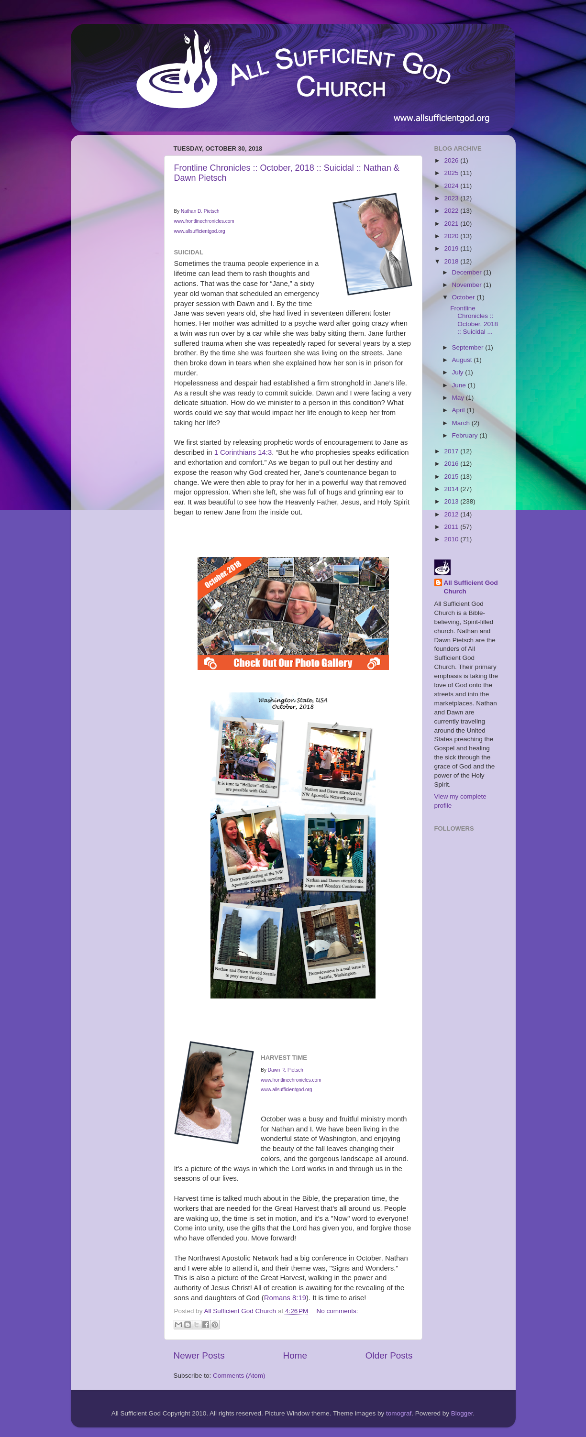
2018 (452, 261)
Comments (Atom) (239, 1375)
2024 (452, 185)
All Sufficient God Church (471, 587)
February (466, 435)
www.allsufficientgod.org (199, 231)
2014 (452, 489)
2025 (452, 172)
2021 (452, 223)
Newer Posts (199, 1355)
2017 (452, 451)
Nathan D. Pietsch (200, 211)
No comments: (337, 1311)
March (462, 423)
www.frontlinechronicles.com (204, 221)
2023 (452, 198)
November (468, 284)
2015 (452, 476)
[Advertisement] (116, 285)
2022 (452, 210)
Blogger (462, 1413)
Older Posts (389, 1355)
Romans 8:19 (285, 1298)
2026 (452, 160)
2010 (452, 539)
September (469, 347)
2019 (452, 248)
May (459, 397)
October (464, 297)
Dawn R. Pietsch (285, 1070)
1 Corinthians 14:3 (243, 452)
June (460, 385)
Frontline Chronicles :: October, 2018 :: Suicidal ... (474, 320)
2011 (452, 526)
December (468, 272)
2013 (452, 501)
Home (295, 1355)
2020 (452, 236)
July (458, 372)
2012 (452, 514)
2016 (452, 463)
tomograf (398, 1413)
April (459, 410)
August (463, 359)
